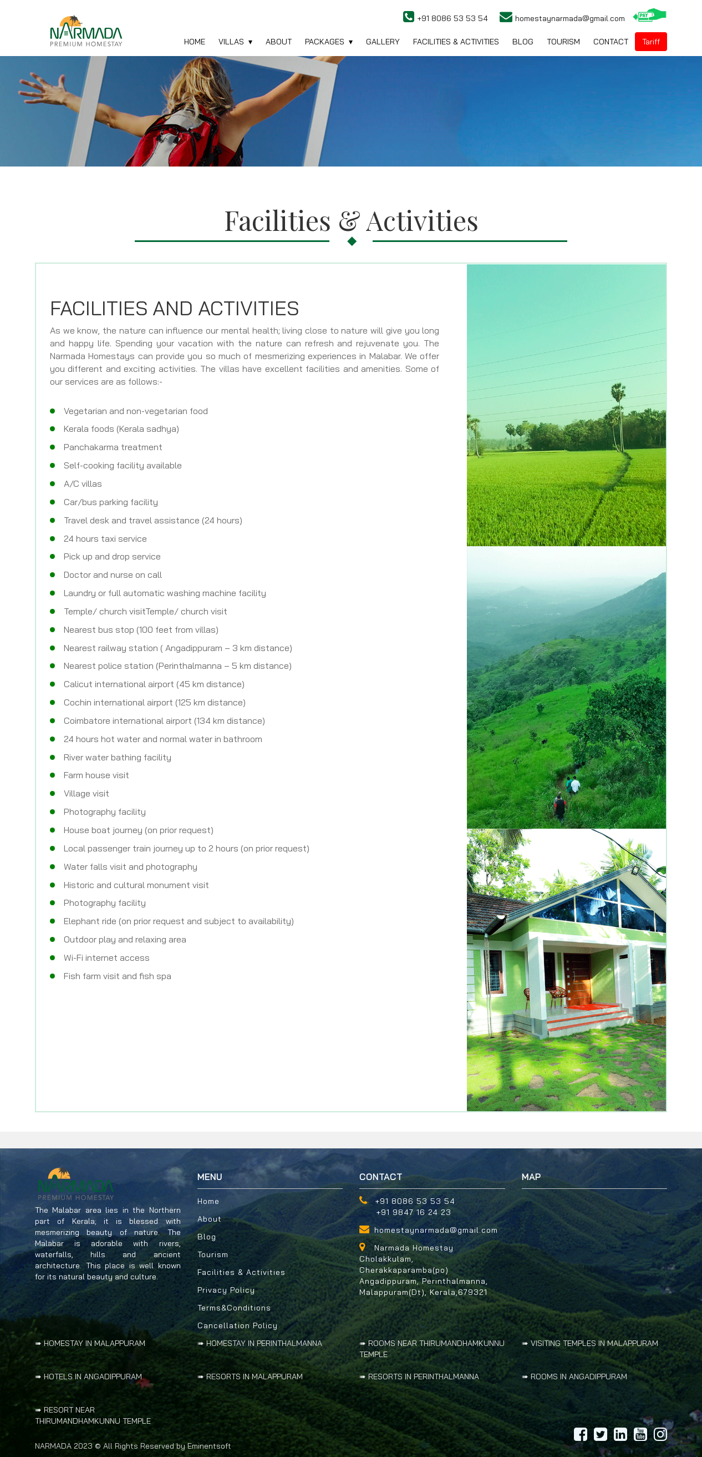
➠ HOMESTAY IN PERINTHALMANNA (259, 1343)
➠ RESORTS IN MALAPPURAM (250, 1377)
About (279, 42)
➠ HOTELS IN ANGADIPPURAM (88, 1377)
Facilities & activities (456, 42)
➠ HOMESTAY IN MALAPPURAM (90, 1343)
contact (610, 42)
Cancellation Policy (237, 1325)
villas (231, 42)
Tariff (651, 42)
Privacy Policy (226, 1290)
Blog (206, 1237)
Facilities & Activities (241, 1272)
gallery (383, 42)
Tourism (563, 42)
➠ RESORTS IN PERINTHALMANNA (419, 1377)
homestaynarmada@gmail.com (436, 1230)
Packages (324, 42)
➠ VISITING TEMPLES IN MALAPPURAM (590, 1343)
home (194, 42)
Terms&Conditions (234, 1308)
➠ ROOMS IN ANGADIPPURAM (574, 1377)
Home (208, 1201)
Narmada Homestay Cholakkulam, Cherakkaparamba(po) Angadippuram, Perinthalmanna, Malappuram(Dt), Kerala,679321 (423, 1270)
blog (522, 42)
